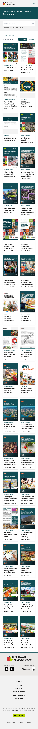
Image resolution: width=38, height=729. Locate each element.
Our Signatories (19, 692)
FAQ (19, 702)
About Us (19, 682)
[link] (10, 59)
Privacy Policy (11, 722)
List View (31, 39)
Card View (23, 39)
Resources (19, 698)
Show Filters (9, 35)
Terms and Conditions (24, 722)
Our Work (19, 688)
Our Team (19, 685)
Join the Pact (19, 715)
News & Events (19, 695)
